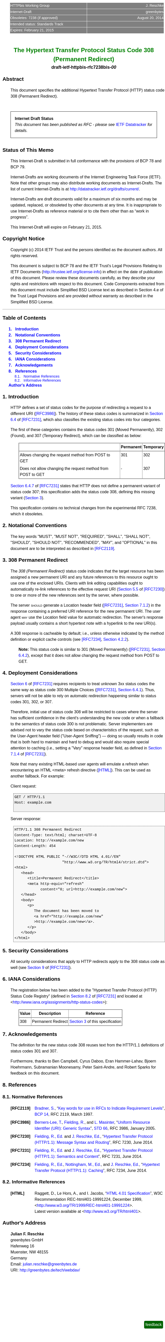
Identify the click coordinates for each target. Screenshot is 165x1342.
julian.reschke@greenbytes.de (50, 1264)
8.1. (18, 376)
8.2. (18, 380)
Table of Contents (24, 318)
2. (10, 335)
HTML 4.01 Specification (128, 1193)
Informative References (42, 380)
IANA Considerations (35, 359)
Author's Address (25, 385)
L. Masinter (104, 1122)
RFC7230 (20, 1136)
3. (10, 341)
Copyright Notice (24, 238)
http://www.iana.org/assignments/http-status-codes (58, 1002)
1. (10, 329)
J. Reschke (154, 6)
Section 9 (36, 967)
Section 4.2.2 (115, 639)
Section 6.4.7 (22, 486)
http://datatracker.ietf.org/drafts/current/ (104, 189)
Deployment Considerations (41, 347)
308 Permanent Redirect (38, 341)
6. (10, 359)
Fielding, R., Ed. (49, 1136)
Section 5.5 (128, 589)
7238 (33, 18)
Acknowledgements (34, 365)
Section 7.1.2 (136, 605)
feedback (153, 1324)
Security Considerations (38, 353)
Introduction (27, 329)
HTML (17, 1193)
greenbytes (154, 12)
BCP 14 (41, 1114)
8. (10, 371)
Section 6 (19, 684)
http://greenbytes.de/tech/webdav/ (50, 1270)
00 (113, 67)
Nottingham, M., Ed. (83, 1164)
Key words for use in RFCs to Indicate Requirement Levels (110, 1108)
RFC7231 (20, 1150)
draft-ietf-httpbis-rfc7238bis (80, 67)
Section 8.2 (81, 996)
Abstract (13, 79)
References (26, 371)
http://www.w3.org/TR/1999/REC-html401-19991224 (83, 1205)
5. (10, 353)
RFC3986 (20, 1122)
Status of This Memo (28, 150)
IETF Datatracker (131, 124)
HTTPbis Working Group (29, 6)
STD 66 (101, 1128)
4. (10, 347)
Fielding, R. (74, 1122)
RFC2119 (20, 1108)
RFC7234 (20, 1164)
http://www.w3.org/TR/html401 (111, 1211)
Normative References (41, 376)
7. (10, 365)
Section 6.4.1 (129, 690)
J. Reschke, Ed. (86, 1136)
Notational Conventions (37, 335)
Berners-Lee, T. (48, 1122)
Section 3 (33, 498)
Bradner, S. (45, 1108)
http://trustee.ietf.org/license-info (71, 272)
